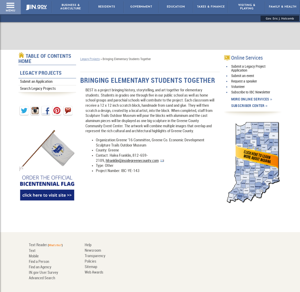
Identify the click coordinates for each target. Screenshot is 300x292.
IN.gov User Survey (43, 273)
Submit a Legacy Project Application (248, 68)
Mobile (34, 256)
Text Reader (38, 245)
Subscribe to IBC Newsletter (250, 92)
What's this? (55, 245)
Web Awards (94, 272)
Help (88, 245)
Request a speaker (244, 81)
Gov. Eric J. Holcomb (280, 18)
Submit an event (242, 76)
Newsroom (93, 251)
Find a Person (39, 262)
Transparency (95, 256)
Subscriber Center (248, 106)
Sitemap (91, 267)
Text (32, 251)
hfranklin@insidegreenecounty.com (132, 161)
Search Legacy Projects (38, 89)
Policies (90, 261)
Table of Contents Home (44, 59)
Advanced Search (42, 278)
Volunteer (238, 87)
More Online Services (250, 99)
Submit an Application (36, 82)
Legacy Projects (41, 73)
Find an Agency (40, 267)
